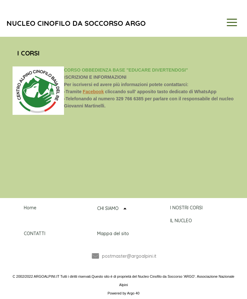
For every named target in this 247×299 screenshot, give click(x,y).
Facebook (93, 91)
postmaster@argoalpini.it (129, 256)
